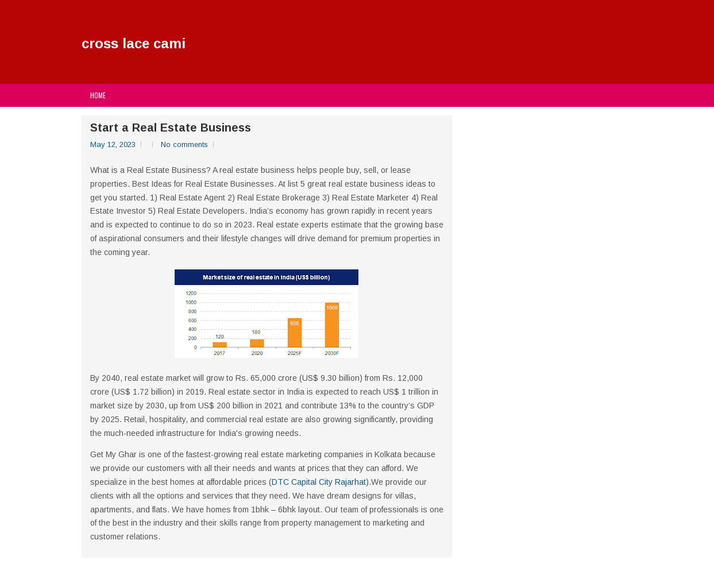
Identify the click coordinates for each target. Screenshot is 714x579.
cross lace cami (134, 43)
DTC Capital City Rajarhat (319, 482)
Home (98, 95)
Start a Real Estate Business (170, 127)
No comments (184, 144)
